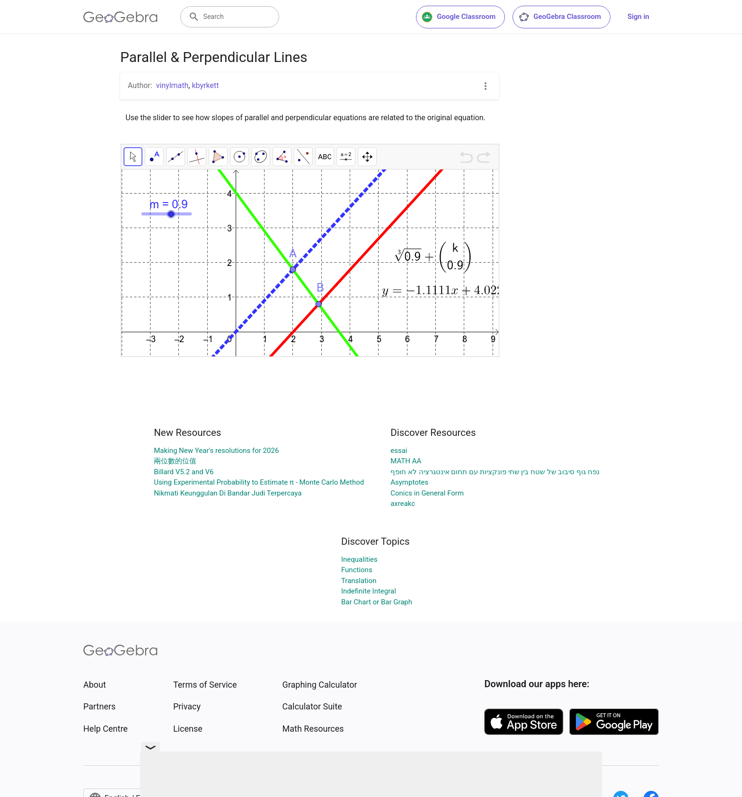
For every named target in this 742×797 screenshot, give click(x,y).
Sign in (638, 16)
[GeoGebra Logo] (120, 17)
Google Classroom (458, 17)
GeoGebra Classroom (559, 17)
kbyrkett (205, 85)
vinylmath (172, 85)
